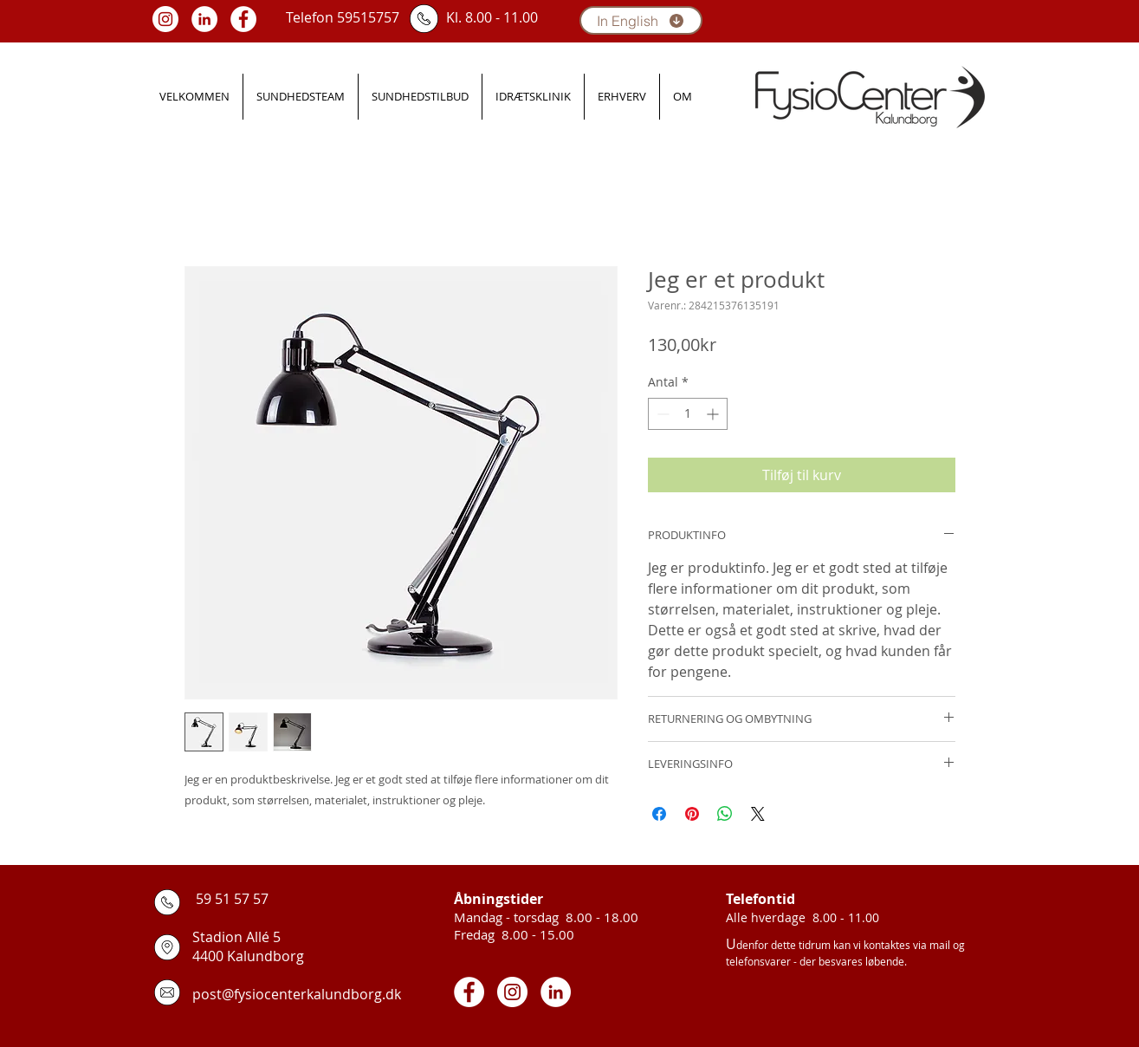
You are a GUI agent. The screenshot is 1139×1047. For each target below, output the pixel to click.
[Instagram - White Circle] (165, 19)
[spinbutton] (687, 414)
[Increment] (714, 414)
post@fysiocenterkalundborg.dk (296, 994)
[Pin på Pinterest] (692, 813)
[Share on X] (757, 813)
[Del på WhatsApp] (725, 813)
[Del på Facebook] (659, 813)
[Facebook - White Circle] (243, 19)
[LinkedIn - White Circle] (204, 19)
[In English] (640, 20)
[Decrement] (661, 414)
